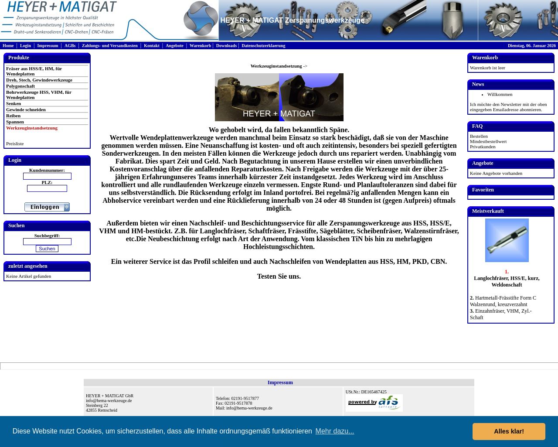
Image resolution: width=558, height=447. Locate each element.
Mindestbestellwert (488, 141)
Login (25, 45)
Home (8, 45)
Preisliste (15, 143)
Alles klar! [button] (509, 431)
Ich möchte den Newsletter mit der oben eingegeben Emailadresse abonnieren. (508, 107)
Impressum (47, 45)
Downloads (226, 45)
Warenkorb (200, 45)
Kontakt (152, 45)
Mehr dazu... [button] (335, 431)
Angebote (175, 45)
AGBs (70, 45)
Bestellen (479, 136)
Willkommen (500, 94)
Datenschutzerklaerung (263, 45)
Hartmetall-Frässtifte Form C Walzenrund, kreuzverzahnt (503, 301)
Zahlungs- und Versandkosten (110, 45)
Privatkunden (483, 146)
